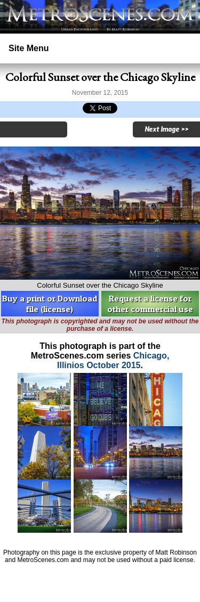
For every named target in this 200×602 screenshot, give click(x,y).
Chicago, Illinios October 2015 (113, 360)
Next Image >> (166, 129)
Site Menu (29, 48)
